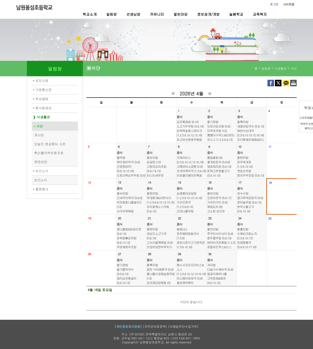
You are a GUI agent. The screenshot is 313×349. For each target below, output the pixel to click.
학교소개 (90, 14)
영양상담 (40, 161)
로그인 (274, 4)
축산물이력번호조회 (49, 152)
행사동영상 (43, 107)
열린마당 (181, 14)
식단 (39, 126)
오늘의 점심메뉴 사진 (50, 144)
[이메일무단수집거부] (183, 326)
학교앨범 (41, 98)
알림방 (111, 14)
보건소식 (41, 170)
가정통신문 (43, 89)
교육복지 (260, 14)
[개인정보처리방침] (128, 326)
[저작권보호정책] (155, 326)
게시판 (39, 135)
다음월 (210, 94)
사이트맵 (288, 4)
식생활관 (43, 117)
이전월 (173, 94)
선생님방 (133, 14)
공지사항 (41, 80)
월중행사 (41, 189)
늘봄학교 (236, 14)
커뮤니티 (157, 14)
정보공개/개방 (208, 14)
